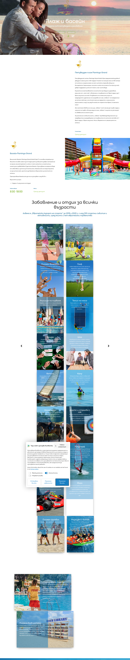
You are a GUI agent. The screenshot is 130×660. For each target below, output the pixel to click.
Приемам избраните (65, 654)
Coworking (102, 639)
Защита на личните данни (31, 653)
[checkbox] (44, 649)
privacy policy (85, 645)
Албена (28, 639)
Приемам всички (84, 654)
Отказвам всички (46, 654)
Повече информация (85, 628)
